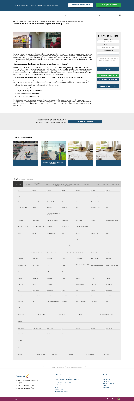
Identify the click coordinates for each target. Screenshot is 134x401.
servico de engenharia (33, 21)
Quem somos (70, 15)
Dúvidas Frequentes (97, 15)
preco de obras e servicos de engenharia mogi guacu (70, 21)
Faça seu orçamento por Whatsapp (108, 5)
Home (59, 15)
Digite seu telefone (108, 50)
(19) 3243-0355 (59, 387)
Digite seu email (108, 44)
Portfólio (82, 15)
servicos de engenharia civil (48, 21)
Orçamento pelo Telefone (108, 79)
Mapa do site (106, 390)
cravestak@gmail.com (61, 391)
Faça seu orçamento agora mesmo (80, 5)
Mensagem (108, 56)
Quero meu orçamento (85, 121)
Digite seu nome (108, 39)
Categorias (23, 21)
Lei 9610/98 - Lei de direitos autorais (73, 367)
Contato (112, 15)
